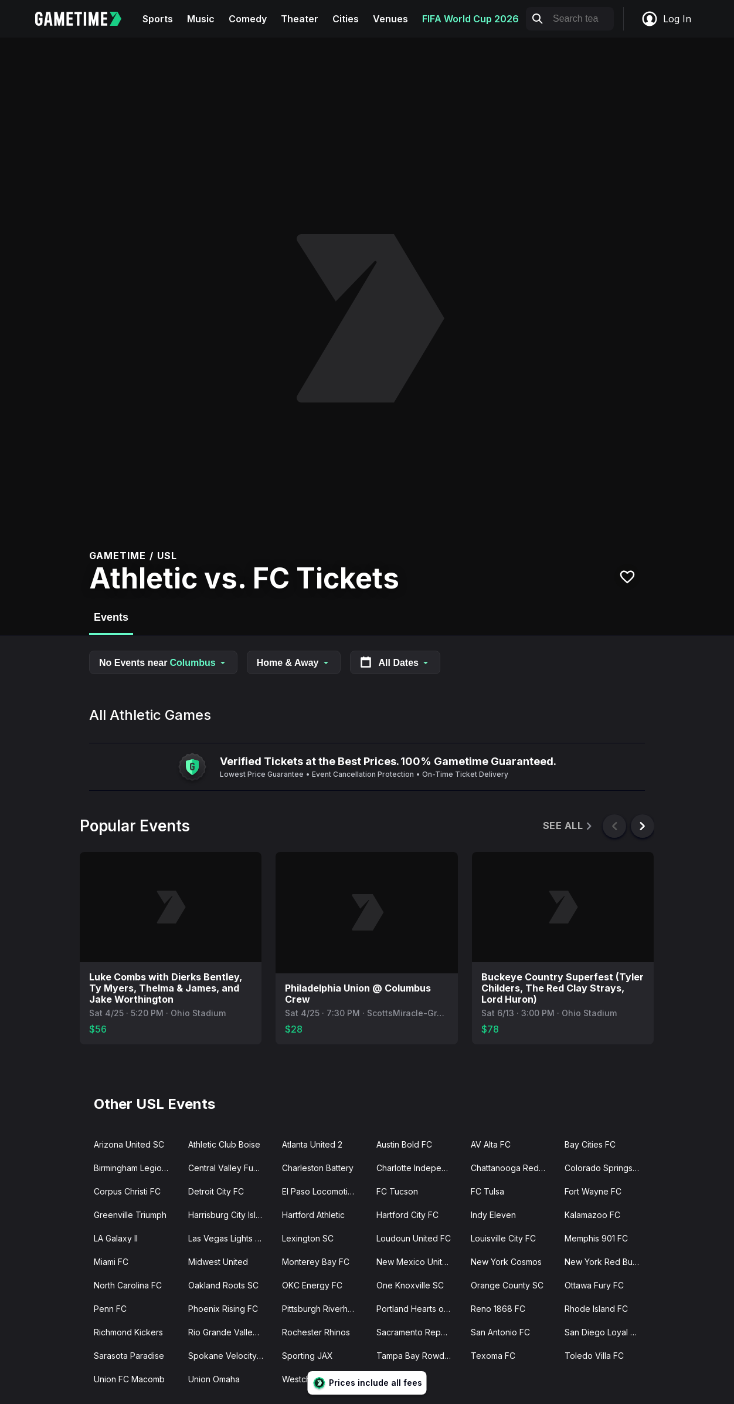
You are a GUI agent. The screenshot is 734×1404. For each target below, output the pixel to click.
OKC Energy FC (312, 1285)
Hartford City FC (407, 1215)
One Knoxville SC (410, 1285)
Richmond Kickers (128, 1332)
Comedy (248, 19)
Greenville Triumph (130, 1215)
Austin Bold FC (404, 1144)
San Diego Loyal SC (603, 1332)
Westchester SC (313, 1379)
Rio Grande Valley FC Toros (230, 1332)
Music (201, 19)
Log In (666, 19)
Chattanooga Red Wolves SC (513, 1168)
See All (568, 825)
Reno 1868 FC (498, 1309)
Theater (299, 19)
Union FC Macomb (129, 1379)
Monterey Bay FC (315, 1262)
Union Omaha (214, 1379)
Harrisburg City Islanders (230, 1215)
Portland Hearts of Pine (418, 1309)
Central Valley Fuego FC (230, 1168)
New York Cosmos (506, 1262)
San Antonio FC (500, 1332)
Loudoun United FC (413, 1238)
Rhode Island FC (596, 1309)
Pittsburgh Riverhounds (324, 1309)
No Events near (163, 662)
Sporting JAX (307, 1356)
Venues (390, 19)
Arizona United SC (129, 1144)
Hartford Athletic (313, 1215)
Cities (345, 19)
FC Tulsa (487, 1191)
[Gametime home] (85, 19)
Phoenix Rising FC (223, 1309)
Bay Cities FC (590, 1144)
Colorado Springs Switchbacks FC (607, 1168)
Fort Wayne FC (593, 1191)
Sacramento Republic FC (418, 1332)
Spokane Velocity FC (229, 1356)
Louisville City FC (503, 1238)
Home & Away (294, 663)
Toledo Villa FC (594, 1356)
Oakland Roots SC (223, 1285)
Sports (157, 19)
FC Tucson (397, 1191)
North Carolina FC (128, 1285)
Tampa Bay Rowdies (416, 1356)
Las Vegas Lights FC (227, 1238)
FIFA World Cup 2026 (470, 19)
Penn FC (110, 1309)
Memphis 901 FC (596, 1238)
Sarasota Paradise (129, 1356)
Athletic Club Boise (224, 1144)
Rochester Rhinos (316, 1332)
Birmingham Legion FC (136, 1168)
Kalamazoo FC (592, 1215)
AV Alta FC (491, 1144)
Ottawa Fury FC (594, 1285)
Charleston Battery (318, 1168)
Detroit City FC (216, 1191)
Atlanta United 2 (312, 1144)
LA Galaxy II (116, 1238)
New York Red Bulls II (605, 1262)
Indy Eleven (493, 1215)
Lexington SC (308, 1238)
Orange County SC (507, 1285)
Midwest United (218, 1262)
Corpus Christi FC (127, 1191)
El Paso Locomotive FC (324, 1191)
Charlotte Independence (418, 1168)
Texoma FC (493, 1356)
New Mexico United (414, 1262)
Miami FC (111, 1262)
